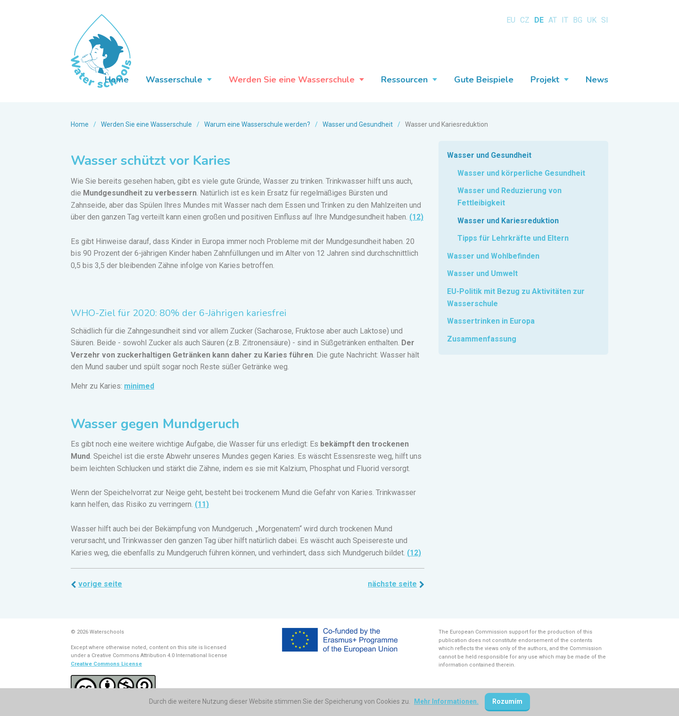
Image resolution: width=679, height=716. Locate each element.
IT (565, 20)
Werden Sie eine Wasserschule (146, 124)
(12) (416, 216)
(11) (202, 504)
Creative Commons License (106, 664)
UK (591, 20)
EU (510, 20)
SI (604, 20)
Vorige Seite (100, 583)
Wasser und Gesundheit (358, 124)
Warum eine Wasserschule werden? (257, 124)
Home (80, 124)
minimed (139, 386)
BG (577, 20)
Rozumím (507, 701)
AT (552, 20)
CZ (525, 20)
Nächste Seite (392, 583)
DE (539, 20)
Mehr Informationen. (446, 701)
